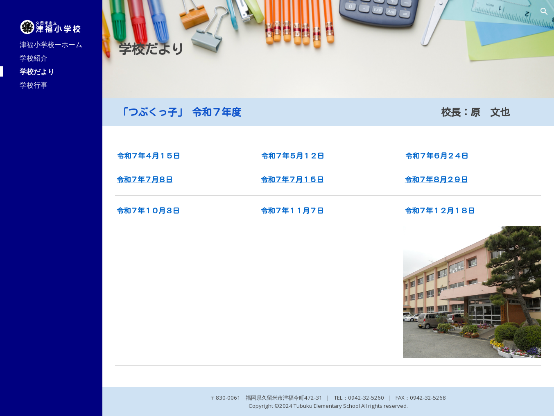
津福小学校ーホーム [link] (51, 44)
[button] (544, 11)
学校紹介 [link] (33, 58)
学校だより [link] (37, 71)
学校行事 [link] (33, 85)
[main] (328, 49)
